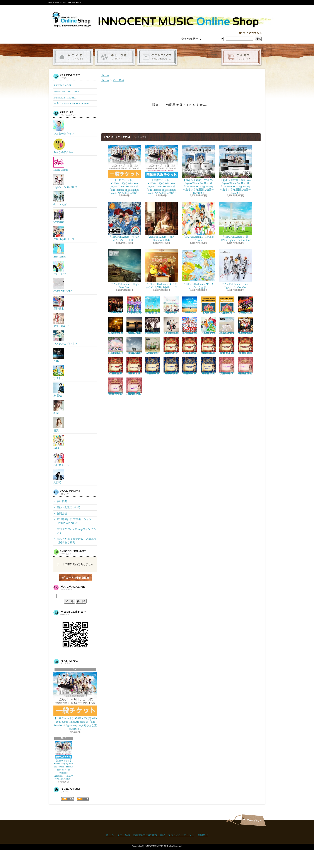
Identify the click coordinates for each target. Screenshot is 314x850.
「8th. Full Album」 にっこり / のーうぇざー (152, 345)
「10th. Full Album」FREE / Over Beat (189, 305)
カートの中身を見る (75, 577)
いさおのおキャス (63, 127)
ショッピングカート (241, 57)
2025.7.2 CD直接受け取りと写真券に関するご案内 (76, 540)
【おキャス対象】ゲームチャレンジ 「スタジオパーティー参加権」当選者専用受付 (171, 366)
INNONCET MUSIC (64, 97)
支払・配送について (115, 57)
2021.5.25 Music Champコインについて (76, 531)
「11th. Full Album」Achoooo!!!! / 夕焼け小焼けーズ (245, 305)
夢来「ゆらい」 (62, 320)
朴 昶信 (58, 390)
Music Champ (60, 164)
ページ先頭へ (253, 820)
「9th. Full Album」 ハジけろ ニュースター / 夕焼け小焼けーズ (245, 325)
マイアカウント (250, 33)
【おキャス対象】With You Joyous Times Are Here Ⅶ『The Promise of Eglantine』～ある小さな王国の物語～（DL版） (235, 169)
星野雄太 (58, 303)
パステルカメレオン (65, 337)
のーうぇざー (61, 198)
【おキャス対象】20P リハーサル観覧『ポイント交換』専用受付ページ (134, 386)
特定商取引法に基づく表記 (149, 834)
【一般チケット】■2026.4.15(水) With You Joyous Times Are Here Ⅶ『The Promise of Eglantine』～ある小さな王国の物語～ (75, 701)
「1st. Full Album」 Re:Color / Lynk (198, 221)
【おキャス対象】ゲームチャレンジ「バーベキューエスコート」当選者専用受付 (208, 366)
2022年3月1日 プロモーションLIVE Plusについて (74, 521)
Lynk (58, 442)
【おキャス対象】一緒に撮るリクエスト (134, 366)
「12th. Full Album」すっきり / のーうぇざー (198, 269)
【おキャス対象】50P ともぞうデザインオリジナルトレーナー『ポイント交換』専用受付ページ (245, 366)
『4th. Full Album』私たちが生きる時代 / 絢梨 (134, 325)
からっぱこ (60, 268)
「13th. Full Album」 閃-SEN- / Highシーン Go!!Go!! (235, 221)
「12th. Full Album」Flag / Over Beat (124, 269)
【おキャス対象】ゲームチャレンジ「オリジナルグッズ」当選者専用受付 (152, 366)
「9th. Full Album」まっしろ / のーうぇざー (226, 325)
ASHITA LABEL (62, 85)
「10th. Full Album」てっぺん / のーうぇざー (115, 325)
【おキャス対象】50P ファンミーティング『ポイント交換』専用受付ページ (115, 386)
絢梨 (58, 407)
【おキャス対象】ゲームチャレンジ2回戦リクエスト (189, 345)
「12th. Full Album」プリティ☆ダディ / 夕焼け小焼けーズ (134, 305)
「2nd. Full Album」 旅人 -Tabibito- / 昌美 (161, 221)
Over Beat (58, 216)
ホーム (73, 57)
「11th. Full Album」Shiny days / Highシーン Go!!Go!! (171, 305)
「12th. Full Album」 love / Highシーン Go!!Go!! (235, 269)
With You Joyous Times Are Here (71, 103)
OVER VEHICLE (62, 285)
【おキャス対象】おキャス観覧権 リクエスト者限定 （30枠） (115, 366)
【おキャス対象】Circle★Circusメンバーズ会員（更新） (227, 305)
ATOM (83, 799)
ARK (58, 355)
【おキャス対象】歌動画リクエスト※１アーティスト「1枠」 (245, 345)
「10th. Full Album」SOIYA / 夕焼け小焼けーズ (189, 325)
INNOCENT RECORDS (66, 91)
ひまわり (58, 372)
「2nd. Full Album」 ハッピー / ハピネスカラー (208, 325)
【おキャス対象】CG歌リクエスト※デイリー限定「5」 (208, 345)
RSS (67, 799)
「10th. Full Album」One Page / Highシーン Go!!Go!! (152, 325)
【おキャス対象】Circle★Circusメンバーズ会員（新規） (209, 305)
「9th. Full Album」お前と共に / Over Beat (171, 325)
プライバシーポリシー (181, 834)
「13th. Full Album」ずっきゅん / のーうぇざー (124, 221)
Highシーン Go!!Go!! (65, 181)
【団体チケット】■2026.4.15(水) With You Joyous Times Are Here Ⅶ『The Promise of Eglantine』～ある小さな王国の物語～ (63, 760)
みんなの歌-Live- (63, 146)
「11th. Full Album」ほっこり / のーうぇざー (152, 305)
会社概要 (62, 501)
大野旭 (58, 476)
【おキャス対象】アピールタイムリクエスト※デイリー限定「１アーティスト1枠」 (226, 345)
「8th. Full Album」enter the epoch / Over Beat (134, 345)
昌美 (58, 424)
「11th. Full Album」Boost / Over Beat (115, 305)
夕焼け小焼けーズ (63, 233)
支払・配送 (123, 834)
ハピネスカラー (62, 459)
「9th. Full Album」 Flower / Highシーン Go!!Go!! (115, 345)
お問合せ (157, 57)
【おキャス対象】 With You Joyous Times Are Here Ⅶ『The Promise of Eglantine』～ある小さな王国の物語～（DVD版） (198, 169)
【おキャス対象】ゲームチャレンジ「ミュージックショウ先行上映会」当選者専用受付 (189, 366)
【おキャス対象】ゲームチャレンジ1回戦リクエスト (171, 345)
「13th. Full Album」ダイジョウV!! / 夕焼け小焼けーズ (161, 269)
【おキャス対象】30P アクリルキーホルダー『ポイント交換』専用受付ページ (226, 366)
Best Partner (59, 251)
